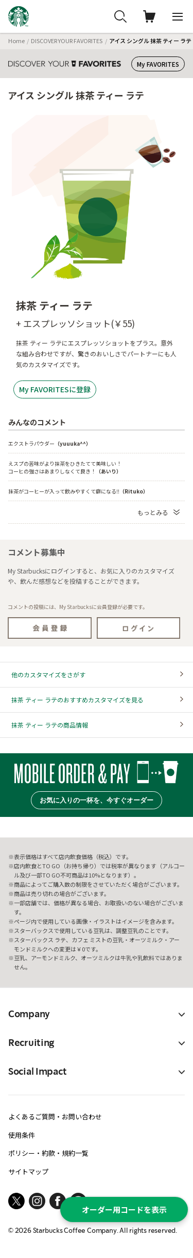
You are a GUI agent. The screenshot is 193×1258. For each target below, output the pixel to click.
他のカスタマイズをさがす (48, 674)
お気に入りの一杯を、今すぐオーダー (96, 800)
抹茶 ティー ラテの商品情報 (49, 724)
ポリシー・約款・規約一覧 (48, 1153)
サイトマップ (28, 1171)
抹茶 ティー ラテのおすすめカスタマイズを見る (77, 699)
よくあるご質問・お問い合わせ (55, 1116)
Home (16, 40)
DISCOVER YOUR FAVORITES (66, 40)
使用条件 (21, 1135)
